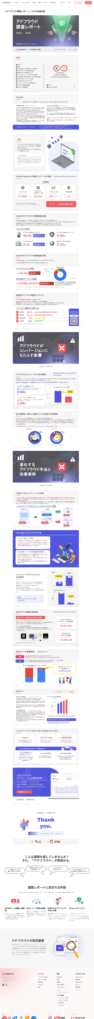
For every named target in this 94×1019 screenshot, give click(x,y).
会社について (79, 977)
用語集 (58, 982)
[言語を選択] (70, 2)
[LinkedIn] (3, 985)
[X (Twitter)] (6, 985)
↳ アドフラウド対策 (63, 998)
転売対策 (40, 982)
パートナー (78, 990)
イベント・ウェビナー (62, 992)
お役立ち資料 (60, 984)
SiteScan (40, 984)
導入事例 (59, 977)
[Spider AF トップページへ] (6, 2)
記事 (58, 979)
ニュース (59, 990)
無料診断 (88, 2)
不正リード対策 (42, 979)
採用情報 (77, 979)
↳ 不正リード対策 (62, 1000)
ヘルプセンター (61, 987)
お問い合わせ (79, 982)
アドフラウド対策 (42, 977)
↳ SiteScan (61, 1005)
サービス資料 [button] (79, 2)
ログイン (63, 2)
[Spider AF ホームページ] (9, 974)
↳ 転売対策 (61, 1003)
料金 (39, 987)
